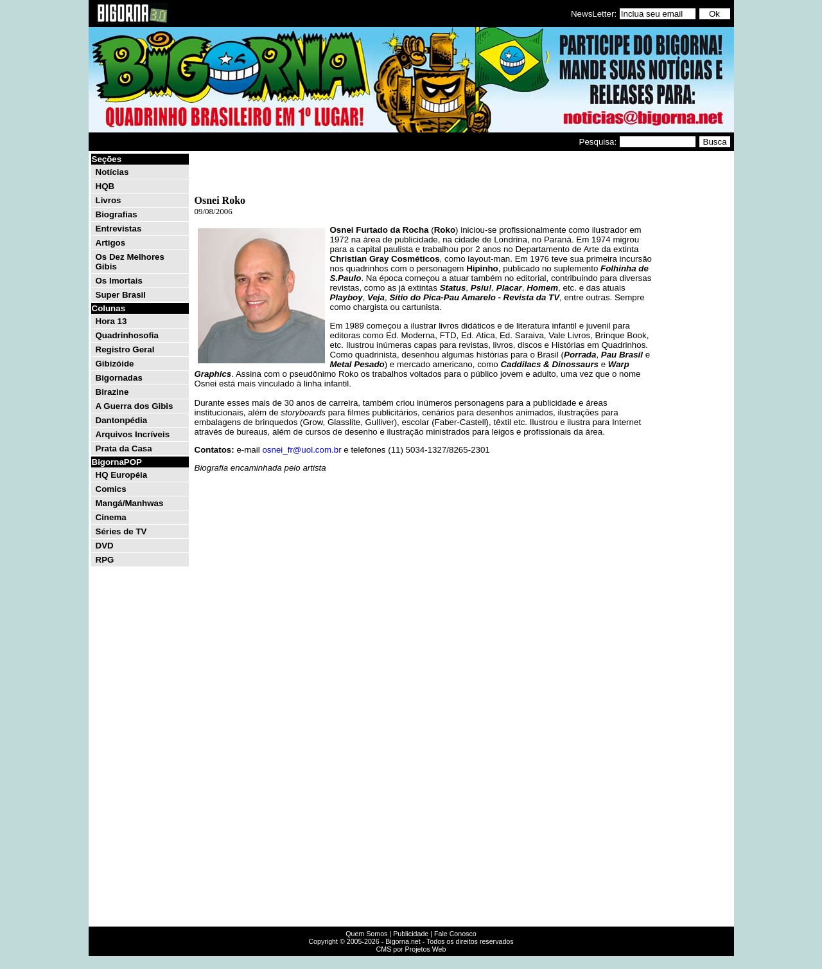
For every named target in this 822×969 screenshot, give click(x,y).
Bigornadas (119, 378)
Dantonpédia (122, 420)
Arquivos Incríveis (133, 434)
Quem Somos (366, 933)
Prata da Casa (124, 448)
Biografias (116, 214)
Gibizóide (115, 363)
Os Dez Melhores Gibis (130, 261)
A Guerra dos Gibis (134, 406)
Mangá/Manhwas (130, 503)
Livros (108, 200)
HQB (105, 186)
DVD (105, 545)
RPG (105, 560)
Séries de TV (121, 531)
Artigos (111, 243)
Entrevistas (119, 228)
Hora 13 (111, 321)
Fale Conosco (455, 933)
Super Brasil (121, 295)
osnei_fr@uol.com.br (301, 450)
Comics (111, 489)
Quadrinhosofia (127, 335)
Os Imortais (119, 280)
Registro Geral (125, 349)
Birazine (112, 392)
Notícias (112, 172)
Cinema (111, 517)
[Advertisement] (693, 346)
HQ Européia (122, 475)
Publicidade (410, 933)
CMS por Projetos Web (411, 949)
